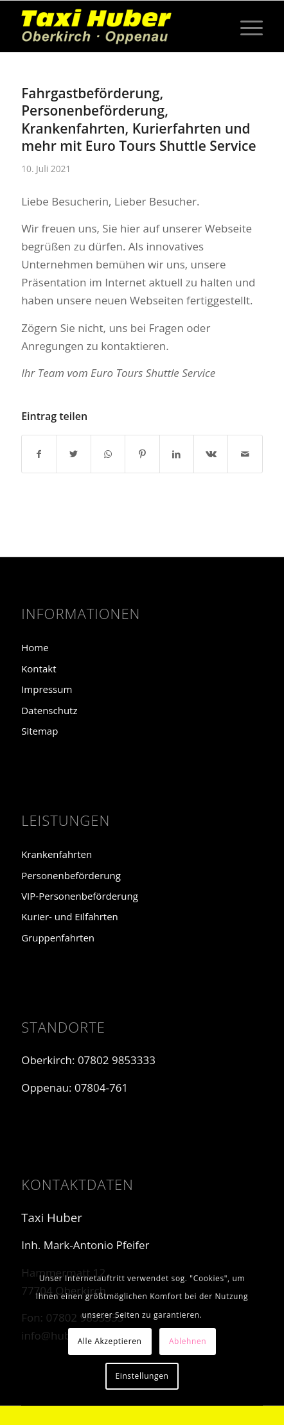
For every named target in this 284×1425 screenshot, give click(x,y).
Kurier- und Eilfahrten (69, 916)
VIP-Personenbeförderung (79, 895)
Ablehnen (187, 1341)
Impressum (46, 689)
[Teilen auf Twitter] (74, 454)
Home (34, 647)
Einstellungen (141, 1375)
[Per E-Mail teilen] (245, 454)
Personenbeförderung (71, 875)
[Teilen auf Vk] (210, 454)
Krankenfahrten (56, 854)
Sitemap (39, 730)
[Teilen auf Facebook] (39, 454)
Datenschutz (49, 710)
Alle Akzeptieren (110, 1341)
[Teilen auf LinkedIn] (176, 454)
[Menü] (245, 26)
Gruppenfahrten (57, 937)
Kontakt (38, 668)
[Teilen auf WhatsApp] (108, 454)
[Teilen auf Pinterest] (142, 454)
